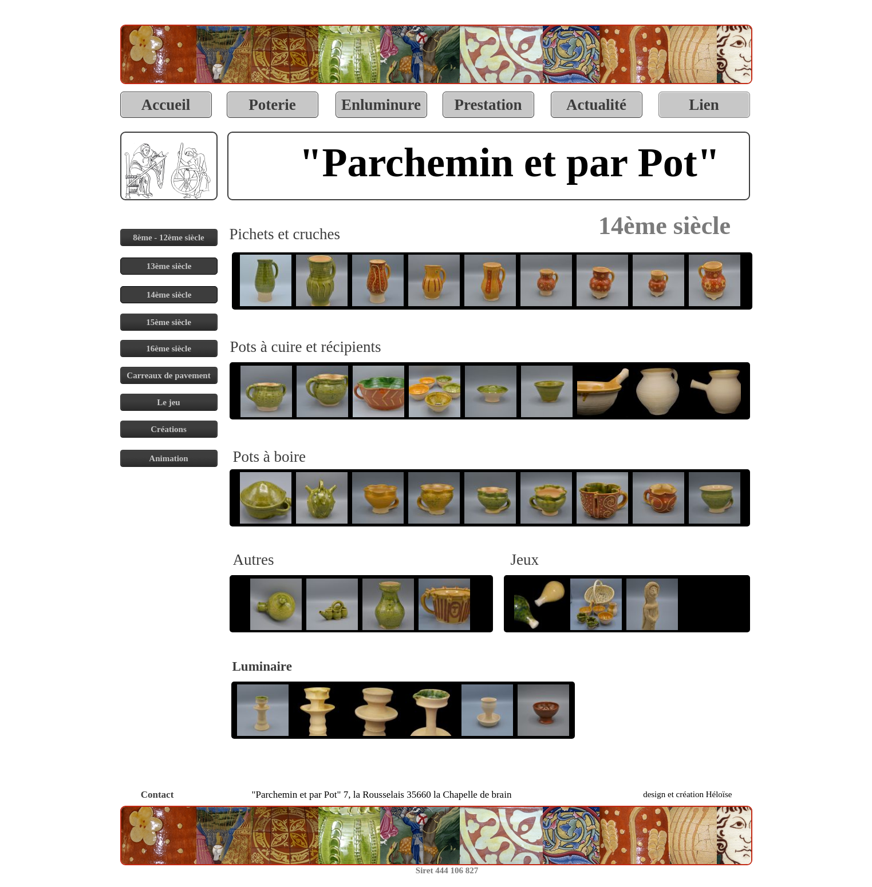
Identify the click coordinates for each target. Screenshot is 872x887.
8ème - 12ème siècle (168, 237)
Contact (157, 794)
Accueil (165, 104)
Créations (169, 429)
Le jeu (168, 402)
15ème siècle (168, 322)
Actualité (596, 104)
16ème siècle (168, 348)
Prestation (488, 104)
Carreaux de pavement (168, 375)
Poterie (271, 104)
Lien (704, 104)
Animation (168, 458)
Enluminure (381, 104)
